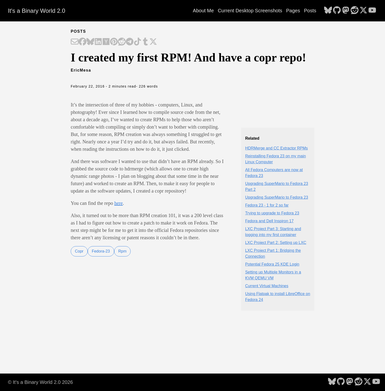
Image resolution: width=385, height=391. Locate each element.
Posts (310, 10)
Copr (79, 251)
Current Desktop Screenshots (250, 10)
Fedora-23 (101, 251)
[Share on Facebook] (82, 42)
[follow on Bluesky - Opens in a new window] (328, 10)
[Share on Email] (75, 42)
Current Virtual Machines (266, 286)
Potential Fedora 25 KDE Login (272, 264)
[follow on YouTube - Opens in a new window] (372, 10)
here (118, 203)
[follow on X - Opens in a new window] (363, 10)
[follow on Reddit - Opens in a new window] (354, 10)
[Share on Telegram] (130, 42)
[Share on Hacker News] (106, 42)
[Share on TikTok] (137, 42)
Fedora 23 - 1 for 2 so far (267, 205)
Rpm (122, 251)
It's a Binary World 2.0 (36, 10)
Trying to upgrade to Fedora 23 (272, 213)
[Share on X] (153, 42)
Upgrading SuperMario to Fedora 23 (276, 197)
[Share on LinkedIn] (98, 42)
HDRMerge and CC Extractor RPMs (276, 148)
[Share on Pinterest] (114, 42)
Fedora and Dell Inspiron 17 (269, 221)
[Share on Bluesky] (90, 42)
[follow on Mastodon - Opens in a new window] (346, 10)
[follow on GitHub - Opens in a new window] (337, 10)
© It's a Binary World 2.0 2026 (40, 382)
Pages (293, 10)
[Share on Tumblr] (145, 42)
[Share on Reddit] (122, 42)
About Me (203, 10)
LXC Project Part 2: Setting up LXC (275, 243)
